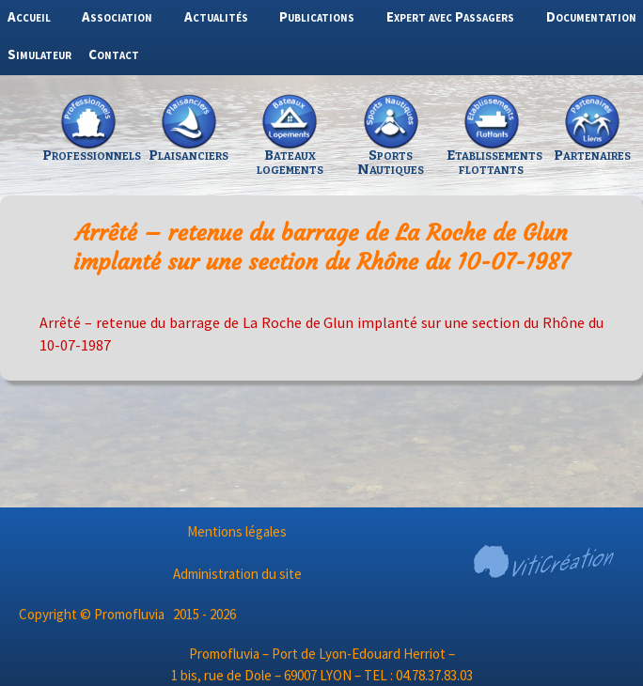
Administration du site (237, 574)
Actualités (216, 16)
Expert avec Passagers (450, 16)
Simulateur (39, 54)
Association (117, 16)
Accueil (29, 16)
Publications (316, 16)
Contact (113, 54)
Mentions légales (237, 531)
